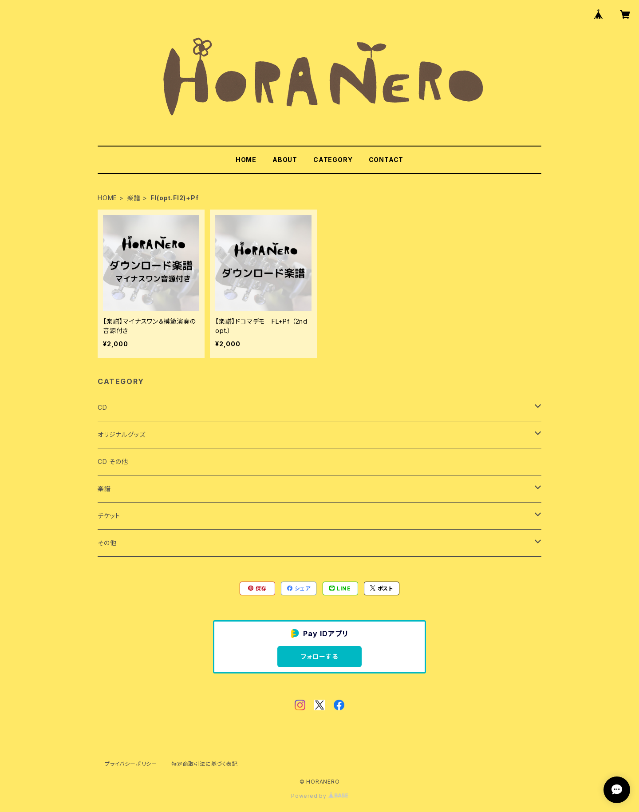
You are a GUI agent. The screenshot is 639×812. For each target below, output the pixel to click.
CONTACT (386, 159)
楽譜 (134, 198)
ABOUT (284, 159)
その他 (107, 543)
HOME (246, 159)
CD (102, 407)
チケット (109, 515)
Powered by (319, 795)
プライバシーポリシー (131, 764)
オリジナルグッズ (121, 434)
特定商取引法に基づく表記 (204, 764)
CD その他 (113, 461)
